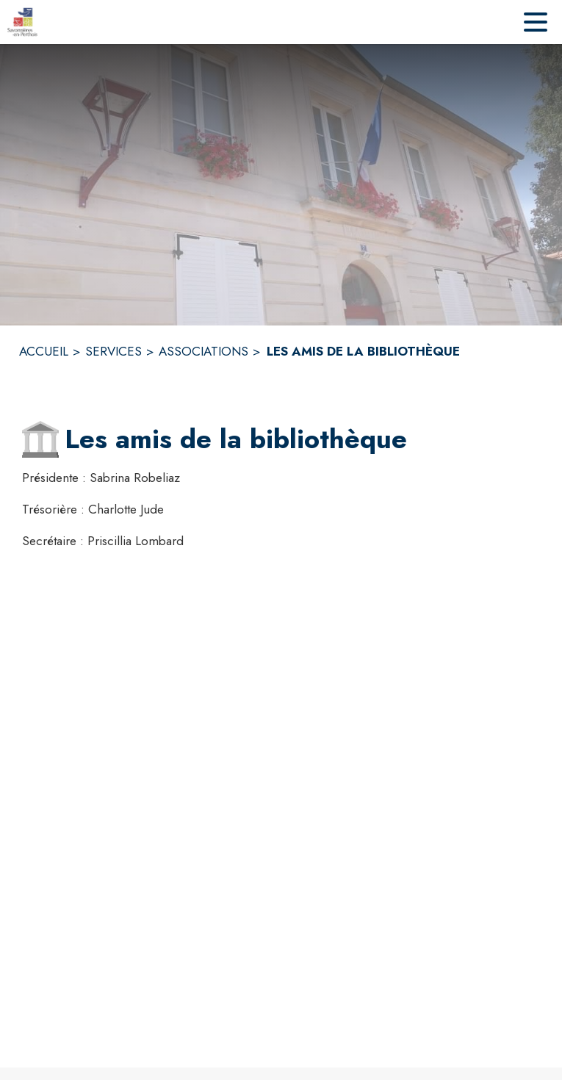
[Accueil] (22, 22)
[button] (40, 439)
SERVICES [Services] (113, 351)
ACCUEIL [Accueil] (43, 351)
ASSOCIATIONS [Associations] (203, 351)
